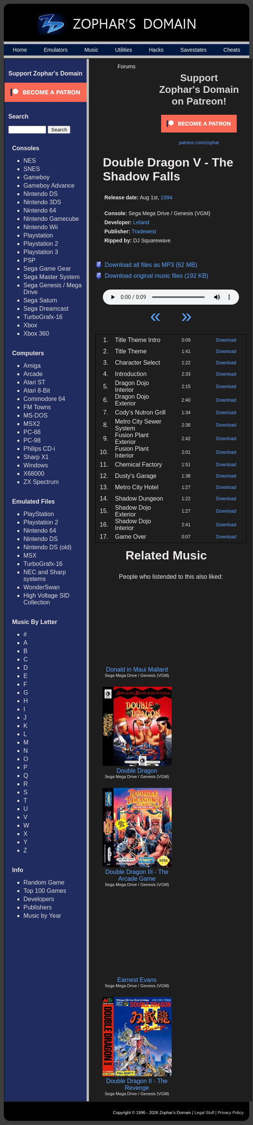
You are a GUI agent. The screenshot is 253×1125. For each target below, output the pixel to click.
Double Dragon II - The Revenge (137, 1084)
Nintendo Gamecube (51, 219)
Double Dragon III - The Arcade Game (137, 875)
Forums (126, 66)
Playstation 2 (40, 243)
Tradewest (144, 231)
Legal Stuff (204, 1112)
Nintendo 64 (39, 210)
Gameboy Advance (49, 185)
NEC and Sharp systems (44, 575)
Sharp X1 (36, 457)
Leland (141, 222)
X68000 (33, 473)
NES (29, 160)
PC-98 (31, 440)
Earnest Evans (137, 980)
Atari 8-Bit (36, 390)
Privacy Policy (231, 1112)
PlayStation (38, 514)
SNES (31, 169)
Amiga (31, 365)
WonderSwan (41, 587)
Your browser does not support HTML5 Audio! (171, 295)
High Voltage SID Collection (46, 599)
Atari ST (34, 382)
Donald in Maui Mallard (137, 669)
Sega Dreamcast (45, 308)
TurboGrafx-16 (42, 317)
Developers (38, 899)
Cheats (232, 50)
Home (20, 50)
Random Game (44, 882)
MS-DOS (35, 415)
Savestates (193, 50)
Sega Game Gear (47, 268)
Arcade (33, 374)
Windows (35, 465)
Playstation (38, 235)
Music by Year (42, 915)
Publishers (37, 907)
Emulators (56, 50)
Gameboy (36, 177)
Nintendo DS (40, 194)
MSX (30, 555)
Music (91, 50)
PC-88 (31, 432)
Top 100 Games (44, 891)
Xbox (30, 325)
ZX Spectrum (41, 482)
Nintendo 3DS (42, 202)
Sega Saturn (40, 300)
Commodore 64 (44, 399)
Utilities (123, 50)
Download (226, 340)
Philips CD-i (39, 448)
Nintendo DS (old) (47, 547)
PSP (29, 260)
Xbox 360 (36, 333)
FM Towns (37, 407)
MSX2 (31, 424)
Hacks (156, 50)
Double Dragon (136, 770)
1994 (166, 197)
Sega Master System (51, 277)
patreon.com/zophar (199, 142)
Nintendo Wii (40, 227)
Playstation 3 (40, 252)
